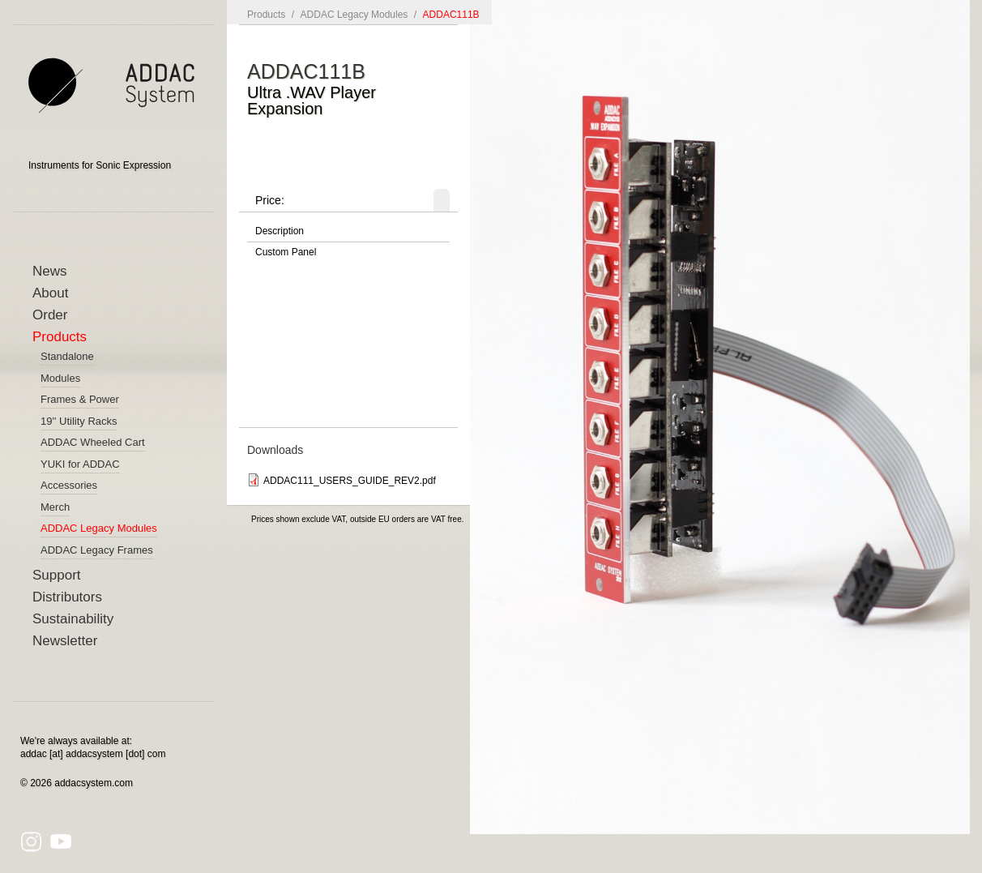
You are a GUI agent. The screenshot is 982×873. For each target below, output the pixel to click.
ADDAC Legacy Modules (354, 14)
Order (49, 315)
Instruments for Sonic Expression (99, 165)
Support (56, 575)
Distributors (67, 597)
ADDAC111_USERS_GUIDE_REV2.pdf (349, 480)
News (49, 271)
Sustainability (72, 619)
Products (59, 336)
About (50, 293)
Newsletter (64, 640)
